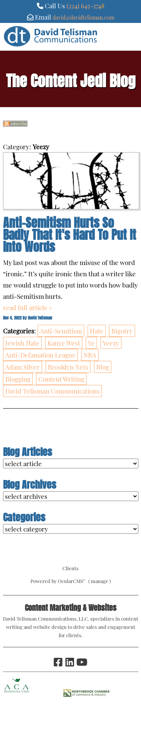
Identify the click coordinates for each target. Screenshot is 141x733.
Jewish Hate (22, 343)
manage (99, 581)
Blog (102, 367)
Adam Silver (22, 367)
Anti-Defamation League (40, 355)
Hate (96, 331)
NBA (89, 355)
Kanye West (63, 343)
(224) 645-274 (84, 6)
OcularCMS (71, 581)
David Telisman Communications (52, 391)
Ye (91, 343)
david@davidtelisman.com (83, 17)
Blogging (17, 379)
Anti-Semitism (61, 331)
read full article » (27, 307)
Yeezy (111, 343)
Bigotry (122, 331)
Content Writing (61, 379)
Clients (70, 568)
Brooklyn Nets (68, 367)
